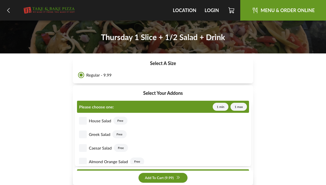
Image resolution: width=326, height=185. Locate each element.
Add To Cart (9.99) (162, 178)
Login (211, 10)
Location (184, 10)
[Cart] (231, 10)
